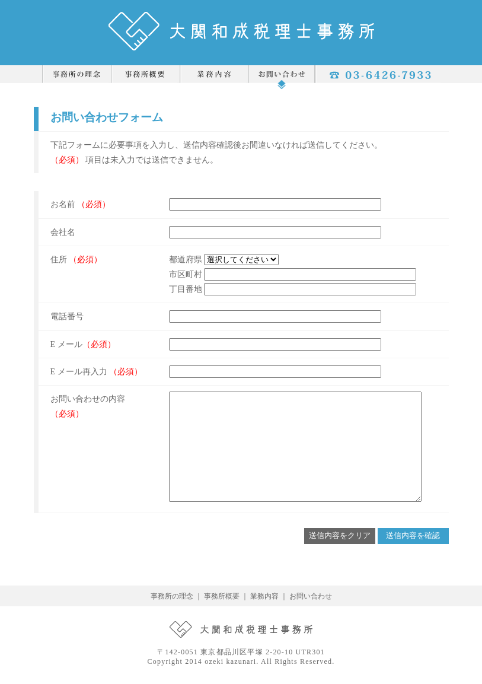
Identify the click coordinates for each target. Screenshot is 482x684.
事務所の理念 (172, 596)
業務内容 (264, 596)
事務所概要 (222, 596)
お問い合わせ (310, 596)
